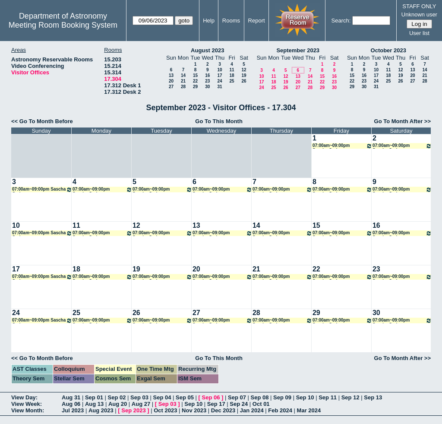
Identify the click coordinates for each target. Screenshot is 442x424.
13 (171, 75)
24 (219, 81)
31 (219, 86)
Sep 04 (162, 397)
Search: (341, 20)
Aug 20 (117, 404)
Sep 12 (350, 397)
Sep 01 (94, 397)
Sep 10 (305, 397)
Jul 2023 (73, 410)
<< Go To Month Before (42, 121)
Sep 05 (185, 397)
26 (243, 81)
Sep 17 (216, 404)
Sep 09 (282, 397)
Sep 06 (211, 397)
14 (183, 75)
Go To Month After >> (402, 121)
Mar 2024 (309, 410)
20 (171, 81)
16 (207, 75)
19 (243, 75)
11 (231, 69)
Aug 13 (94, 404)
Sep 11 (328, 397)
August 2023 (207, 50)
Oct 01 (261, 404)
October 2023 (388, 50)
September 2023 (297, 50)
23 (207, 81)
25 (231, 81)
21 (183, 81)
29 (195, 86)
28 (183, 86)
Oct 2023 (165, 410)
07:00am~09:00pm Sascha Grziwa (342, 146)
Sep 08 (260, 397)
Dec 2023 (223, 410)
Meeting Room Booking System (63, 25)
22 (195, 81)
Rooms (231, 20)
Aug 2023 (101, 410)
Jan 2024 (252, 410)
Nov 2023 (194, 410)
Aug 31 (71, 397)
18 (231, 75)
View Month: (27, 410)
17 (219, 75)
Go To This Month (219, 121)
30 (207, 86)
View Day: (24, 397)
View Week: (26, 404)
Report (256, 20)
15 (195, 75)
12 (243, 69)
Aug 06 (71, 404)
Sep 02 (116, 397)
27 (171, 86)
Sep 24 (239, 404)
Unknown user (419, 14)
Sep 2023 (133, 410)
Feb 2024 (280, 410)
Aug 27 (141, 404)
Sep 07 (237, 397)
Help (209, 20)
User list (419, 33)
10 (219, 69)
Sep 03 (139, 397)
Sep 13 (373, 397)
